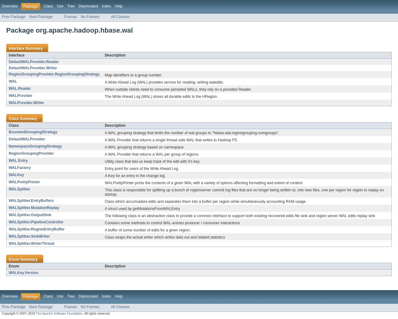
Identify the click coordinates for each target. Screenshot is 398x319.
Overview (10, 6)
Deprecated (88, 6)
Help (119, 6)
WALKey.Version (24, 273)
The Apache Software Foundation (59, 313)
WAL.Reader (20, 88)
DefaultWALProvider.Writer (33, 68)
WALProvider (20, 95)
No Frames (90, 17)
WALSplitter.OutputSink (30, 215)
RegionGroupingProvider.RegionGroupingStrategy (54, 74)
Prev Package (13, 17)
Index (106, 6)
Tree (71, 6)
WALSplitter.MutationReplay (34, 208)
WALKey (16, 175)
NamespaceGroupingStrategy (35, 146)
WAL (13, 81)
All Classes (120, 17)
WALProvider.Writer (26, 103)
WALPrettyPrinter (24, 182)
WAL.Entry (18, 160)
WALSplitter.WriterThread (31, 243)
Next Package (41, 17)
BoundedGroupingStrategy (33, 132)
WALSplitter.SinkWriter (29, 236)
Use (60, 6)
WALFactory (20, 168)
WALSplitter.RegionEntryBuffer (37, 229)
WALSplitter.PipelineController (36, 222)
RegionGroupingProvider (31, 153)
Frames (70, 17)
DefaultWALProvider (27, 139)
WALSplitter (19, 189)
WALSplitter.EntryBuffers (31, 200)
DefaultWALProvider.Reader (34, 62)
